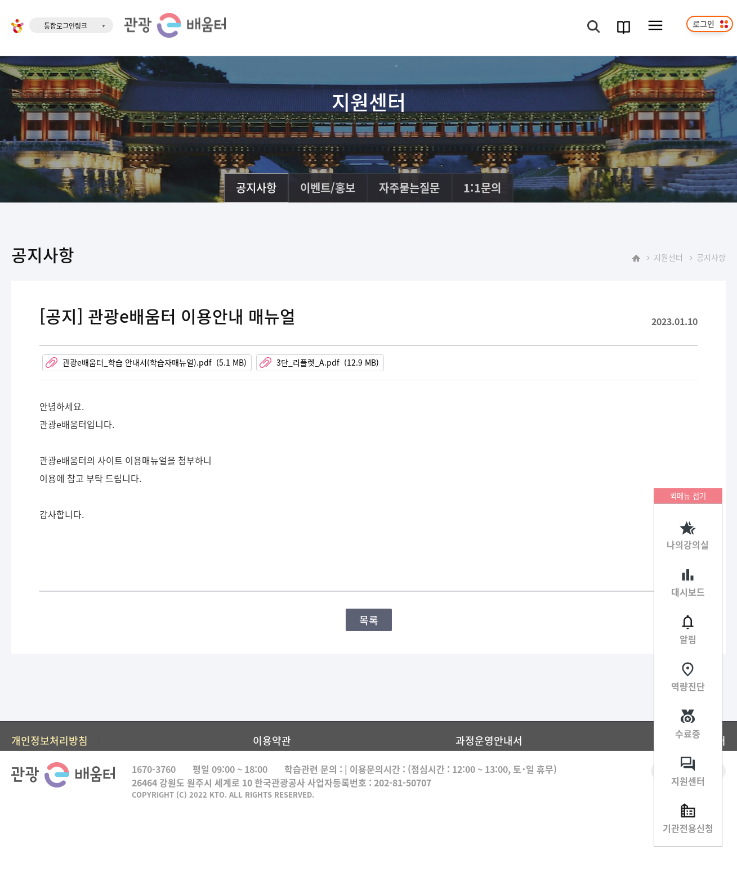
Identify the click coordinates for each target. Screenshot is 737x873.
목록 (368, 620)
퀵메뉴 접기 (688, 495)
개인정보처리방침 (49, 740)
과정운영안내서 (488, 740)
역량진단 (688, 686)
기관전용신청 (688, 828)
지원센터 (688, 781)
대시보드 (688, 591)
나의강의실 (688, 544)
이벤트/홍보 (327, 187)
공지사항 (256, 187)
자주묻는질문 (409, 187)
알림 (688, 639)
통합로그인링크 (65, 25)
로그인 (703, 23)
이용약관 (272, 740)
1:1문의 (482, 187)
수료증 (687, 733)
